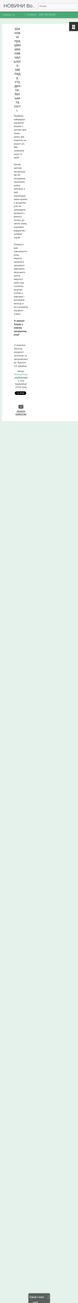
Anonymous (20, 374)
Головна (31, 14)
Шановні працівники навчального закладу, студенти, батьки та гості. (17, 69)
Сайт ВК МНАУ (47, 14)
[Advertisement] (47, 52)
